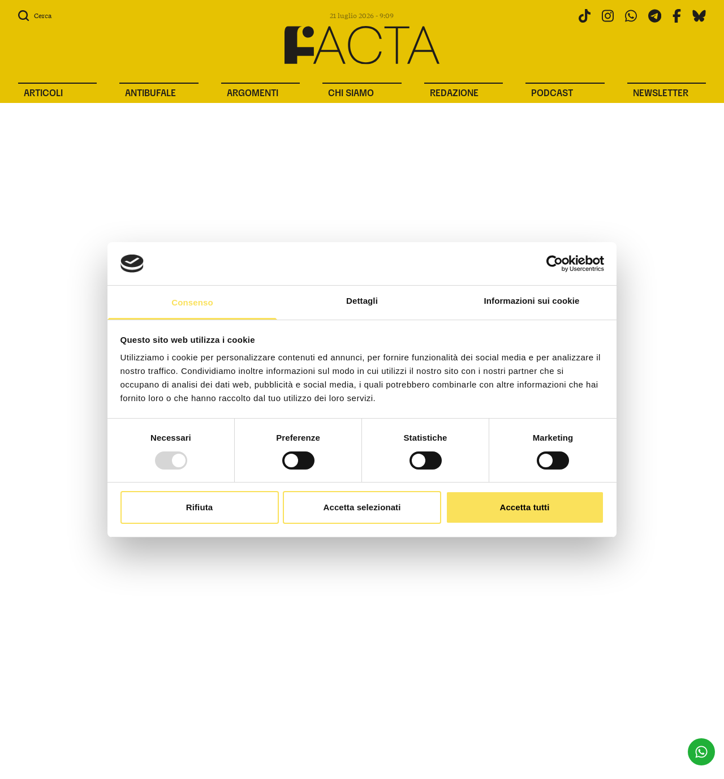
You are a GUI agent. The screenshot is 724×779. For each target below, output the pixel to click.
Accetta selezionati (362, 507)
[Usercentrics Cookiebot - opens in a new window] (554, 263)
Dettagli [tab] (362, 300)
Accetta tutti (525, 507)
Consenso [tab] (192, 302)
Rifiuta (199, 507)
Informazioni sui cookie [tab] (532, 300)
